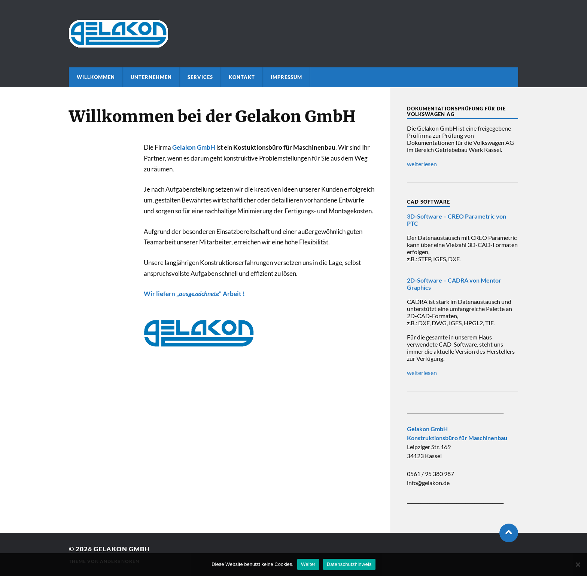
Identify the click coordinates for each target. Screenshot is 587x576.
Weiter (308, 564)
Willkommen (96, 77)
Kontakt (242, 77)
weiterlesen (422, 163)
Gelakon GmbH (122, 549)
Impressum (286, 77)
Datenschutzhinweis (349, 564)
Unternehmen (151, 77)
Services (200, 77)
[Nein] (577, 564)
